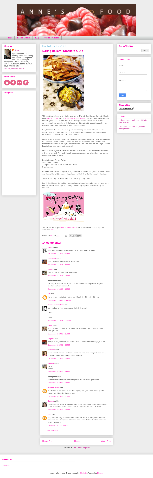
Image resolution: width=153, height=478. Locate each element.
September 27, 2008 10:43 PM (59, 300)
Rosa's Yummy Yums (56, 305)
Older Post (106, 441)
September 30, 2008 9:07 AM (59, 396)
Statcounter (6, 465)
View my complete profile (14, 69)
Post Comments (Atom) (81, 448)
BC (49, 294)
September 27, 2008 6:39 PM (59, 264)
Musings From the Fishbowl (75, 118)
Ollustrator (83, 473)
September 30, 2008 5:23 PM (59, 410)
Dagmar (51, 339)
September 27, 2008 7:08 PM (59, 276)
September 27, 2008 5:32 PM (59, 253)
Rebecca (51, 350)
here (62, 227)
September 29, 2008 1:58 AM (59, 358)
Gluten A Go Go (52, 118)
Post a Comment (52, 430)
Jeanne (51, 401)
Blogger (100, 473)
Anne (17, 50)
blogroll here (72, 227)
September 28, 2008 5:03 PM (59, 345)
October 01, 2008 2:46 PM (57, 425)
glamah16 (52, 258)
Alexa (50, 247)
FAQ (37, 38)
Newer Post (47, 441)
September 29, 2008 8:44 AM (59, 372)
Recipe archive (23, 38)
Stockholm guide (51, 38)
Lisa (49, 414)
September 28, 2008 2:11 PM (59, 334)
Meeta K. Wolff (53, 388)
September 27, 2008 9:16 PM (59, 289)
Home (9, 38)
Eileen (50, 269)
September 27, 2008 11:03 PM (59, 320)
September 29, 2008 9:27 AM (59, 383)
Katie (50, 325)
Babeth (51, 363)
